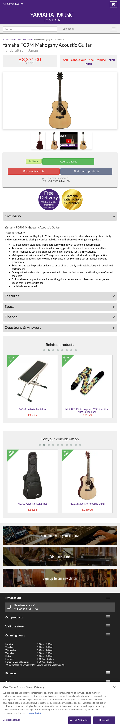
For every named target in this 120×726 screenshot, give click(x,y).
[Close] (114, 687)
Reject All (104, 720)
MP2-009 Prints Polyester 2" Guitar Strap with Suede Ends (87, 410)
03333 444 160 (15, 4)
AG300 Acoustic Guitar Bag (32, 503)
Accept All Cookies (79, 720)
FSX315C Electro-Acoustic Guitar (87, 503)
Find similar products (86, 171)
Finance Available (33, 171)
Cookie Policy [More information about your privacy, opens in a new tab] (34, 713)
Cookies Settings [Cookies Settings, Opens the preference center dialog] (11, 719)
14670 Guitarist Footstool (32, 409)
